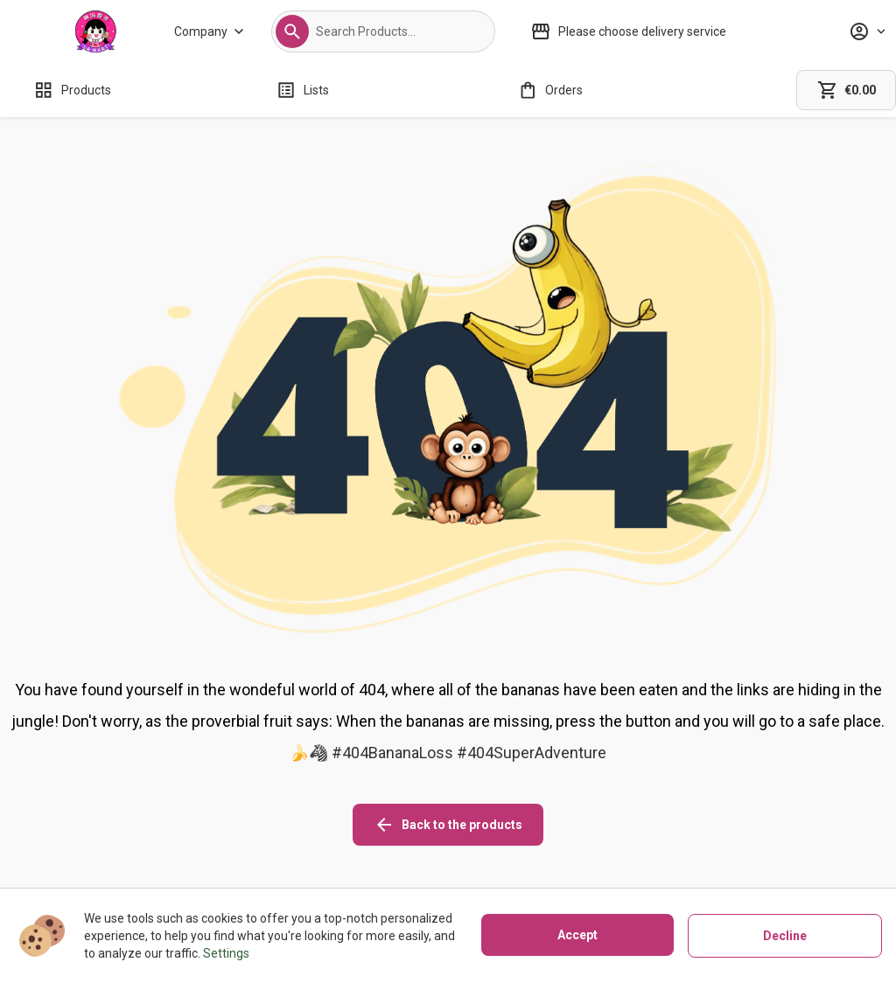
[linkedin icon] (772, 805)
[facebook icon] (723, 805)
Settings (226, 953)
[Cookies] (544, 819)
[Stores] (268, 844)
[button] (292, 31)
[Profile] (867, 31)
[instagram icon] (674, 805)
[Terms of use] (544, 868)
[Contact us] (268, 868)
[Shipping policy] (391, 819)
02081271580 (124, 867)
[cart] (846, 90)
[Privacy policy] (544, 844)
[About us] (268, 819)
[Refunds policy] (391, 844)
